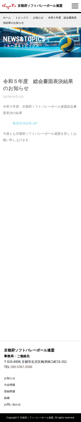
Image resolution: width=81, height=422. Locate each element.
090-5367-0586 (21, 367)
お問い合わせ (12, 404)
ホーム (7, 17)
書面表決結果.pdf (25, 126)
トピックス (21, 17)
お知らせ (38, 17)
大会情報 (9, 384)
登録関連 (9, 391)
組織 (7, 397)
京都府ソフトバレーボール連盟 (31, 5)
